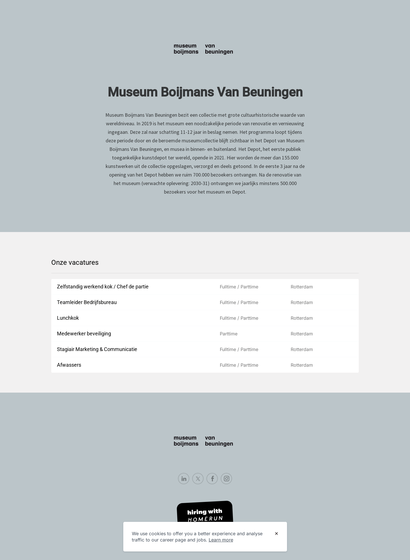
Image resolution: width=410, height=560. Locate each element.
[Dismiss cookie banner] (276, 534)
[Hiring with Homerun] (205, 516)
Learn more (221, 540)
